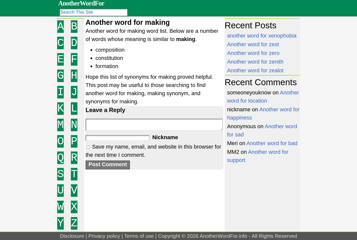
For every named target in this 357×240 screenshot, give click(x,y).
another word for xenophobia (262, 36)
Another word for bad (271, 143)
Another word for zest (253, 44)
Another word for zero (253, 53)
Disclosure (72, 236)
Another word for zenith (255, 62)
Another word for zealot (255, 70)
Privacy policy (104, 236)
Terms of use (139, 236)
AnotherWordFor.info (223, 236)
